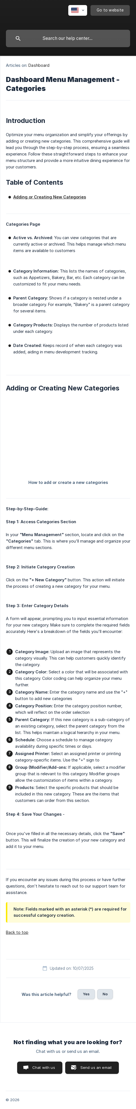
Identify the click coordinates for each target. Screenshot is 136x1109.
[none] (77, 10)
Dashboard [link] (38, 65)
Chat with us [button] (43, 1067)
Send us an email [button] (96, 1067)
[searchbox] (68, 38)
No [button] (105, 994)
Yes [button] (86, 994)
